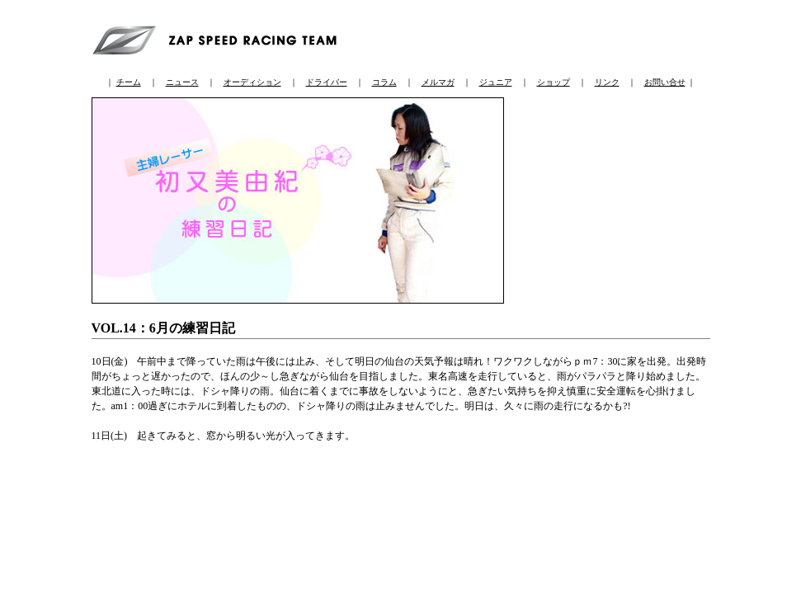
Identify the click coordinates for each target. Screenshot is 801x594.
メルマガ (438, 82)
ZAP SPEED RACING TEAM (219, 38)
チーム (128, 82)
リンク (607, 82)
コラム (384, 82)
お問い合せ (665, 82)
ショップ (553, 82)
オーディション (252, 82)
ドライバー (326, 82)
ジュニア (495, 82)
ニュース (182, 82)
